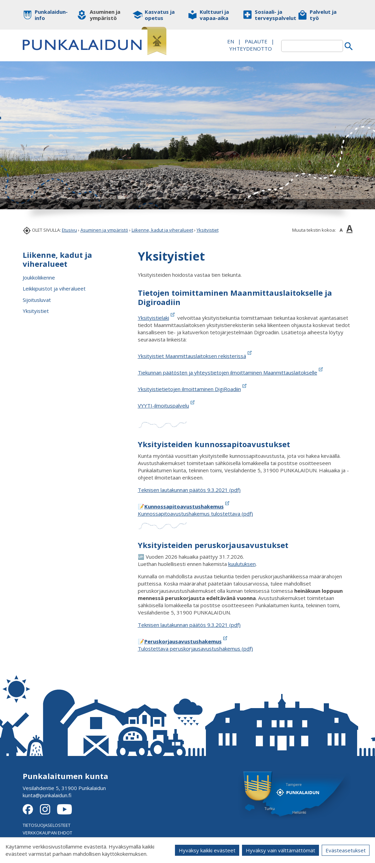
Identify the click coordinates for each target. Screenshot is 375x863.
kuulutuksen (242, 563)
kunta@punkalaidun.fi (47, 795)
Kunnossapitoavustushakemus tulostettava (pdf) (195, 513)
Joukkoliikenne (39, 277)
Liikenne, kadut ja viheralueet (162, 230)
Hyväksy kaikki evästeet (207, 850)
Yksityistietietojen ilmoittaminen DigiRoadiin (189, 389)
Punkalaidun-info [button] (51, 15)
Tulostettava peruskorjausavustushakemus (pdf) (195, 648)
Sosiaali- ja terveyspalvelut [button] (271, 15)
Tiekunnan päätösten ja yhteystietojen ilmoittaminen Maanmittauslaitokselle (231, 372)
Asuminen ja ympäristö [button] (105, 15)
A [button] (341, 230)
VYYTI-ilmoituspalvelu (163, 405)
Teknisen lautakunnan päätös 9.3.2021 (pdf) (189, 489)
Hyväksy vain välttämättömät (280, 850)
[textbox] (312, 46)
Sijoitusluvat (37, 299)
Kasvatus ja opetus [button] (160, 15)
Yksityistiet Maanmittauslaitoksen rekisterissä (192, 355)
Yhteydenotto (250, 48)
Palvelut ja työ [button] (323, 15)
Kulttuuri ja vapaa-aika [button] (214, 15)
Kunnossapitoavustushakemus (184, 506)
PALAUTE (256, 41)
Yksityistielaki (153, 317)
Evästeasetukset (346, 850)
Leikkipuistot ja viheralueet (54, 288)
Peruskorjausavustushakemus (183, 641)
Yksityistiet (208, 230)
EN (230, 41)
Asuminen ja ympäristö (104, 230)
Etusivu (69, 230)
